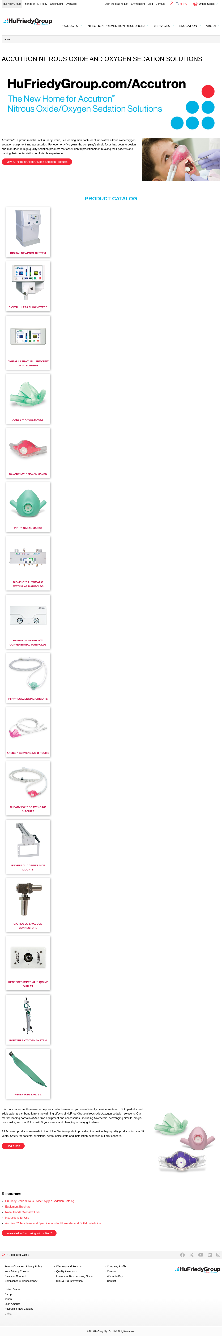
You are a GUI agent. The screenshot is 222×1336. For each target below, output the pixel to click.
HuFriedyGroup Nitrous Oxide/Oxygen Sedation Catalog (39, 1201)
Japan (8, 1298)
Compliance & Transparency (21, 1280)
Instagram (218, 1255)
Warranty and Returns (69, 1266)
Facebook (182, 1255)
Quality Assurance (66, 1271)
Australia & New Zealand (19, 1308)
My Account (170, 4)
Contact (160, 3)
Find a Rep (13, 1146)
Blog (150, 3)
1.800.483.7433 (18, 1255)
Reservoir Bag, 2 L (28, 1094)
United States (207, 3)
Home (7, 39)
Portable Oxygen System (28, 1040)
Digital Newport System (28, 253)
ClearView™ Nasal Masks (28, 473)
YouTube (200, 1255)
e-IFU (183, 3)
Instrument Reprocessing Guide (74, 1276)
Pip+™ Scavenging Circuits (28, 698)
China (8, 1313)
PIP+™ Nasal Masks (28, 527)
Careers (111, 1271)
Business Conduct (15, 1276)
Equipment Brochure (18, 1206)
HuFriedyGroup (12, 3)
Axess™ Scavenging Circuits (28, 752)
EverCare (71, 3)
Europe (9, 1294)
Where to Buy (115, 1276)
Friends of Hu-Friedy (35, 3)
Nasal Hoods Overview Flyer (22, 1212)
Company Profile (116, 1266)
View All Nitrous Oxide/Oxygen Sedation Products (36, 161)
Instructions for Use (17, 1217)
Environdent (138, 3)
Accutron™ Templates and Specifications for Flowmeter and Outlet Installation (53, 1223)
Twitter (191, 1255)
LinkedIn (210, 1255)
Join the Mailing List (116, 3)
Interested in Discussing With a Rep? (29, 1233)
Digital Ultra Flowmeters (28, 307)
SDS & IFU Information (69, 1280)
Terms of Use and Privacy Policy (23, 1266)
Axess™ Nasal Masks (28, 419)
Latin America (12, 1303)
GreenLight (56, 3)
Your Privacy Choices (17, 1271)
